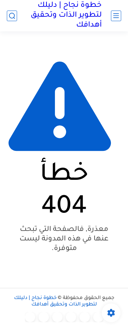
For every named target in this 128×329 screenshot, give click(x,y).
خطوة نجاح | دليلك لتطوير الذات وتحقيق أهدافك (66, 16)
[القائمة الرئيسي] (116, 16)
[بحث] (12, 16)
